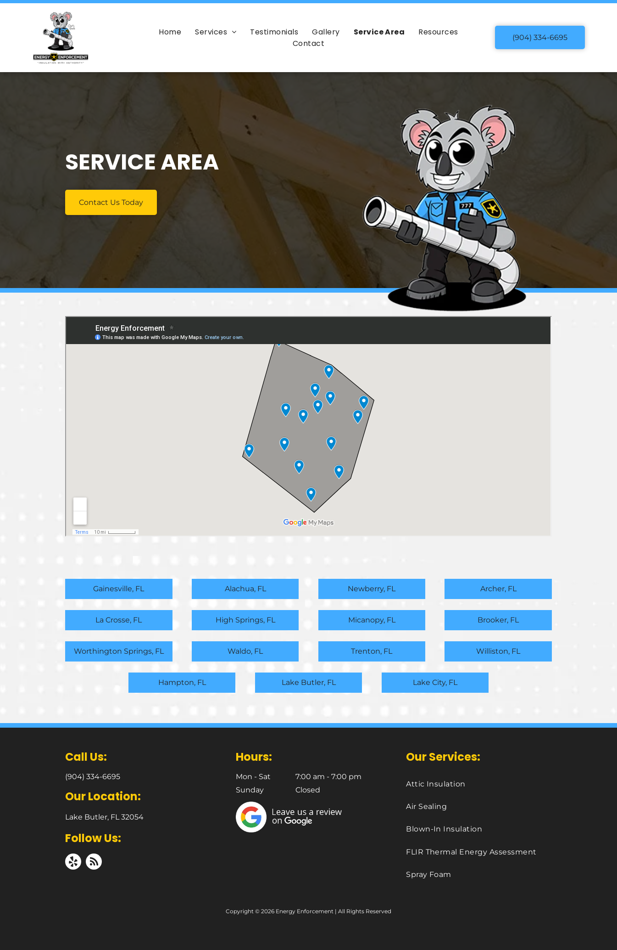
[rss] (94, 863)
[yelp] (73, 863)
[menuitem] (170, 32)
